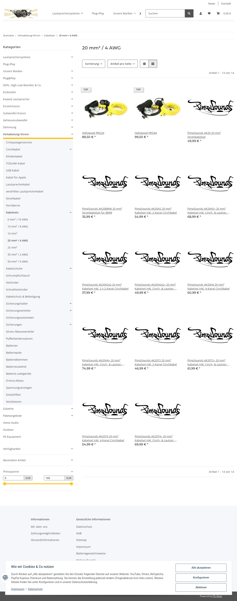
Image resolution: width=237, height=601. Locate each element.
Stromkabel (13, 198)
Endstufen (9, 92)
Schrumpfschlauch (18, 275)
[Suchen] (165, 13)
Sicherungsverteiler (18, 310)
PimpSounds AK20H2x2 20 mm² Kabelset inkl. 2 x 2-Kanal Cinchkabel (105, 286)
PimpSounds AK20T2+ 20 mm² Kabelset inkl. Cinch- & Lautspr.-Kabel (207, 362)
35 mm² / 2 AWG (18, 254)
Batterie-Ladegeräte (18, 373)
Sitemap (81, 540)
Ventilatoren (14, 401)
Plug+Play (9, 64)
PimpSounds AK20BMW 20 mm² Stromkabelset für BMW (102, 210)
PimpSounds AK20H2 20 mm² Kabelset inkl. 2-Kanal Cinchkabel (156, 210)
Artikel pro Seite (120, 64)
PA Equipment (12, 436)
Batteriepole (14, 352)
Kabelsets (12, 212)
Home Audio (11, 422)
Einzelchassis (11, 106)
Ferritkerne (13, 205)
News (211, 3)
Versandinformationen (45, 540)
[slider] (4, 484)
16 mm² (12, 233)
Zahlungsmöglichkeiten (45, 533)
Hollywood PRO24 (93, 133)
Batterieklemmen (17, 359)
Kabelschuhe (14, 268)
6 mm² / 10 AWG (18, 219)
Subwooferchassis (14, 113)
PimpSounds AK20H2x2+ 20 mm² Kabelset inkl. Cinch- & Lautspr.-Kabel (155, 287)
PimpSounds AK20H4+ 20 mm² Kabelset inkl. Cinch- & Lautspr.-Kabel (102, 362)
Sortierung (92, 64)
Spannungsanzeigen (19, 387)
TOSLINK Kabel (15, 163)
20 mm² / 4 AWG (18, 240)
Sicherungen (14, 324)
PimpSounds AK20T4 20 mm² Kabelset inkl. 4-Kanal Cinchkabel (103, 438)
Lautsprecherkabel (18, 184)
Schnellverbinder (17, 289)
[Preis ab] (13, 478)
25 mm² (12, 247)
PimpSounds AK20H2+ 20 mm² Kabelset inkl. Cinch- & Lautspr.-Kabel (207, 211)
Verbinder (12, 282)
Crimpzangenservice (19, 142)
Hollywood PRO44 (146, 133)
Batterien (12, 345)
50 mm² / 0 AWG (18, 261)
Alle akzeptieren (201, 567)
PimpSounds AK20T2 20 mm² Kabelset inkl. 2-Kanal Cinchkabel (156, 362)
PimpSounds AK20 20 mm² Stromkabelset (204, 135)
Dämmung (9, 127)
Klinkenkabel (14, 156)
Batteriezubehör (16, 366)
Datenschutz (35, 589)
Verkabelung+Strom (16, 134)
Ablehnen (201, 587)
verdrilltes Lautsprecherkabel (24, 191)
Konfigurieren (201, 577)
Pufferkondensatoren (19, 338)
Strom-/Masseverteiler (20, 331)
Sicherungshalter (17, 303)
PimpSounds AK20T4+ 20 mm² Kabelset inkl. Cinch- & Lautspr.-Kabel (155, 438)
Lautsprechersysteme (16, 57)
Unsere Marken (13, 71)
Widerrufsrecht (86, 560)
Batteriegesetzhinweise (91, 553)
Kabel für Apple (16, 177)
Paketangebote (12, 415)
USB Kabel (12, 170)
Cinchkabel (13, 149)
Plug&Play (9, 78)
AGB (79, 533)
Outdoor (8, 429)
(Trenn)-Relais (15, 380)
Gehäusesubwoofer (15, 120)
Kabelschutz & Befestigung (23, 296)
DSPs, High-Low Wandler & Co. (22, 85)
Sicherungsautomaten (20, 317)
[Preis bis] (54, 478)
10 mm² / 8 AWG (18, 226)
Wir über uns (39, 526)
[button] (201, 13)
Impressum (18, 589)
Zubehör (8, 408)
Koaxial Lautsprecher (16, 99)
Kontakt (226, 3)
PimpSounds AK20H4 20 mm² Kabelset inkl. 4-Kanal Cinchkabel (208, 286)
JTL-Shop (217, 596)
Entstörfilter (13, 394)
